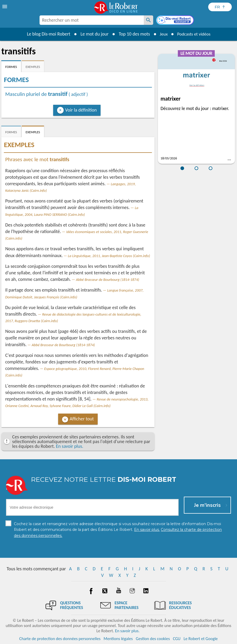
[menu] (5, 6)
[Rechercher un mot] (148, 20)
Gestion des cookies (153, 638)
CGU (176, 638)
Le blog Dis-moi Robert (47, 34)
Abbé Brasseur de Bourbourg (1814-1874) (107, 279)
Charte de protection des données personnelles (60, 638)
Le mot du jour (93, 34)
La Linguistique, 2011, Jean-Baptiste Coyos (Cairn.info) (109, 255)
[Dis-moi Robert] (175, 20)
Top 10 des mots (132, 34)
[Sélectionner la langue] (220, 7)
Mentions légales (118, 638)
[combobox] (92, 20)
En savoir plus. (69, 446)
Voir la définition (81, 110)
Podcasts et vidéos (194, 34)
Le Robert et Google (201, 638)
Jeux (162, 34)
